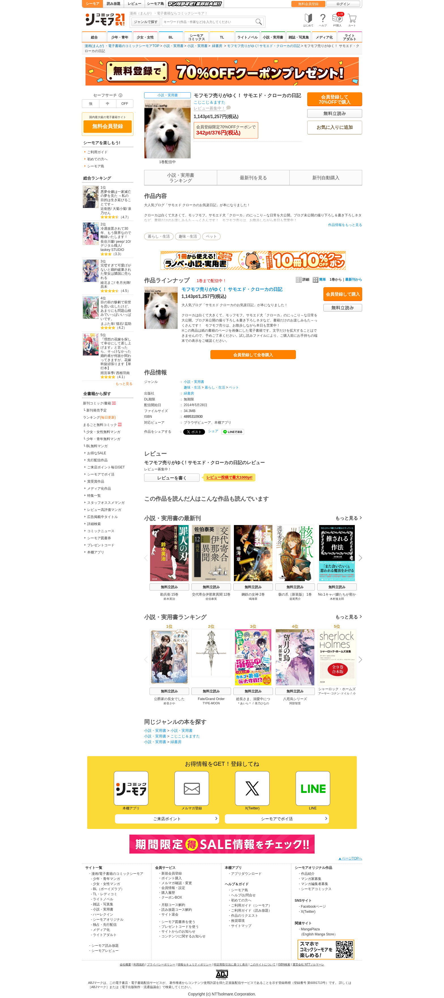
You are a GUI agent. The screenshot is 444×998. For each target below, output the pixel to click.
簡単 (319, 280)
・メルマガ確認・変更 (175, 883)
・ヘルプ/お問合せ (242, 895)
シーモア (92, 4)
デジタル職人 (111, 246)
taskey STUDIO (112, 250)
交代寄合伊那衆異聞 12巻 (211, 594)
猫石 (119, 324)
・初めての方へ (239, 900)
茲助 (128, 324)
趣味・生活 (188, 236)
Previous (148, 558)
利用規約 (139, 964)
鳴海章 (253, 598)
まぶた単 (107, 324)
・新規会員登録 (170, 873)
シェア (213, 431)
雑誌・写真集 (299, 37)
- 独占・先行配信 (104, 925)
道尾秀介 (295, 598)
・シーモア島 (238, 890)
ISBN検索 (284, 964)
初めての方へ (97, 159)
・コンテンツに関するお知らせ (182, 936)
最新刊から (353, 280)
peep (120, 242)
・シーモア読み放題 (103, 946)
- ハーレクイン (102, 914)
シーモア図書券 (99, 538)
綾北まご (107, 283)
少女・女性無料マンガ (103, 432)
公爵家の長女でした (169, 699)
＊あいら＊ (244, 703)
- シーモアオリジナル (107, 920)
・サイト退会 (168, 914)
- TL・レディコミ (104, 894)
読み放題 (113, 4)
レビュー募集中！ (209, 108)
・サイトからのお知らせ (176, 931)
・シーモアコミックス (315, 889)
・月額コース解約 (171, 905)
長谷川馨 (107, 242)
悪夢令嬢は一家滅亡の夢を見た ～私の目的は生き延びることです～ (116, 198)
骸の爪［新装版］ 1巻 (295, 594)
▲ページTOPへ (350, 858)
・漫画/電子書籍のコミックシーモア (115, 874)
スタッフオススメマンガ (106, 503)
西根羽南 (123, 373)
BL (170, 37)
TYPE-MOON (211, 703)
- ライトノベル (102, 899)
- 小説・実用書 (102, 909)
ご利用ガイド (97, 152)
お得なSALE (96, 453)
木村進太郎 (337, 598)
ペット (211, 236)
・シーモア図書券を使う (176, 922)
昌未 (104, 287)
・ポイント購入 (170, 878)
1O (127, 242)
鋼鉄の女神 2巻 (253, 594)
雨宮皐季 (107, 373)
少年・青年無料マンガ (103, 439)
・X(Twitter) (306, 912)
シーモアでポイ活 (100, 474)
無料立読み (169, 587)
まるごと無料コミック (103, 424)
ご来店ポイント (167, 818)
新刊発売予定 (96, 410)
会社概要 (125, 964)
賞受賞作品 (95, 481)
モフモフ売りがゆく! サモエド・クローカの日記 (263, 46)
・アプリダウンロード (245, 874)
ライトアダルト (350, 37)
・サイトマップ (239, 926)
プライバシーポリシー (161, 964)
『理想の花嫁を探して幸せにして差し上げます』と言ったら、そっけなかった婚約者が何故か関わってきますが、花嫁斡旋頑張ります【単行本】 (116, 353)
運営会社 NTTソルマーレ (308, 964)
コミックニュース (100, 531)
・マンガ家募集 (309, 879)
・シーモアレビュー (103, 951)
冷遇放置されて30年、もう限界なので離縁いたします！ (116, 233)
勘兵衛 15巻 (169, 594)
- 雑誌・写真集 (102, 904)
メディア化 (324, 37)
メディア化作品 (99, 489)
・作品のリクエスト (243, 916)
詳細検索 (94, 524)
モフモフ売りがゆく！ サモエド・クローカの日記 (232, 289)
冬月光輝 (123, 283)
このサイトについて (263, 964)
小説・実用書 (273, 37)
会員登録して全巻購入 (253, 355)
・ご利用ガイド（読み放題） (250, 910)
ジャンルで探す (146, 22)
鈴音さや (169, 703)
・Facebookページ (312, 907)
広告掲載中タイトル (102, 517)
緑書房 (217, 46)
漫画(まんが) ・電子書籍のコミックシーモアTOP (122, 46)
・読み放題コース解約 (175, 910)
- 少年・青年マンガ (105, 879)
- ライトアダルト (104, 935)
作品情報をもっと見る (345, 225)
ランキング (99, 417)
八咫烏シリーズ (295, 699)
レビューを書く (172, 477)
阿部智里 (295, 703)
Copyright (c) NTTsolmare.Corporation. (222, 994)
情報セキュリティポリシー (195, 964)
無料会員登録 (308, 4)
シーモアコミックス (196, 37)
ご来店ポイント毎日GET (106, 467)
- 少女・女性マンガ (105, 884)
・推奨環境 (236, 921)
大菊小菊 (119, 209)
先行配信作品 (97, 460)
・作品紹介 (306, 874)
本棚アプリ (95, 552)
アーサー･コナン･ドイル (333, 693)
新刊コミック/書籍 (100, 403)
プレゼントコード (100, 545)
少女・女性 (145, 37)
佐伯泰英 (211, 598)
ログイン (343, 4)
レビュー (134, 4)
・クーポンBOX (170, 897)
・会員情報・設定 (171, 888)
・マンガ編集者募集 (313, 884)
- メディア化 (100, 930)
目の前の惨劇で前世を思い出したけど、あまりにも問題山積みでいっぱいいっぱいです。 (116, 310)
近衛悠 (106, 209)
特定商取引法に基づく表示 (231, 964)
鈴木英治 (169, 598)
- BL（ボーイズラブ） (107, 889)
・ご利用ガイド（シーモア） (250, 905)
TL (222, 37)
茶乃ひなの (262, 703)
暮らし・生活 (159, 236)
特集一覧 (94, 496)
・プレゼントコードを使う (178, 927)
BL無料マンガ (97, 446)
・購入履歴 (166, 893)
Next (358, 558)
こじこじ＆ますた (209, 102)
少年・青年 (119, 37)
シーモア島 (155, 4)
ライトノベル (247, 37)
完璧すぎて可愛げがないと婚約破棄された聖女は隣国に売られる (116, 271)
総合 (94, 37)
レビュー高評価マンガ (104, 510)
